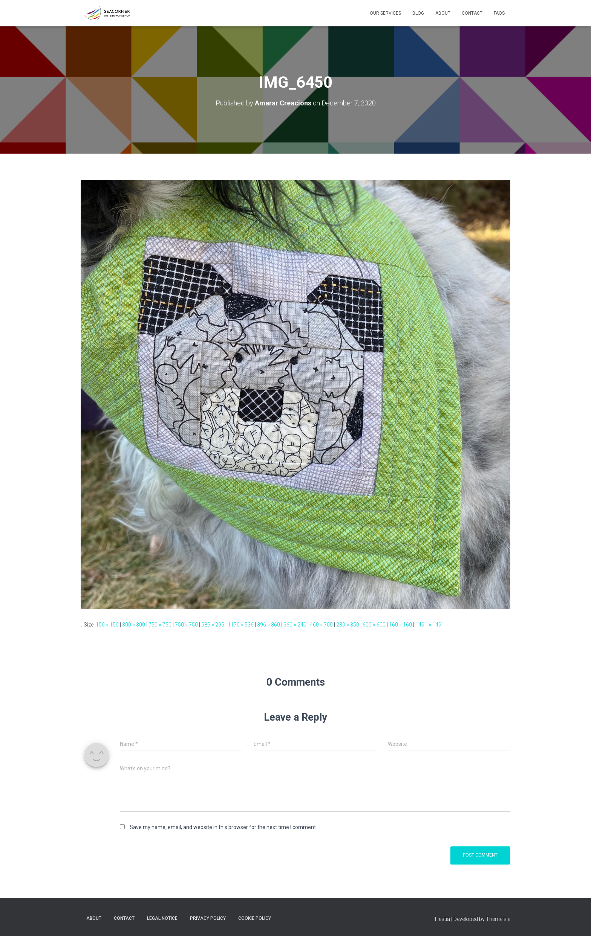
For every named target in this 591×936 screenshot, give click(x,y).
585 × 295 (212, 625)
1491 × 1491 (429, 625)
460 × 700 (321, 625)
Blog (418, 13)
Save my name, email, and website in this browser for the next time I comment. (223, 827)
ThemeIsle (498, 919)
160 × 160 (400, 625)
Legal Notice (162, 918)
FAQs (499, 13)
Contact (472, 13)
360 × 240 (294, 625)
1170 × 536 (241, 625)
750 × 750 (160, 625)
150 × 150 (107, 625)
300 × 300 (133, 625)
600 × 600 (374, 625)
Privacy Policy (208, 918)
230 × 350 (347, 625)
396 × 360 (268, 625)
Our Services (385, 13)
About (442, 13)
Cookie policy (254, 918)
